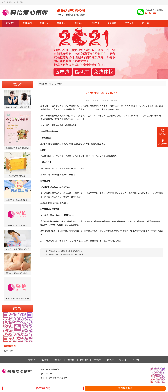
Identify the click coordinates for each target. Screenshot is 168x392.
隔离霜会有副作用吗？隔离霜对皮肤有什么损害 (66, 254)
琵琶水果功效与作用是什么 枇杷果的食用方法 (65, 251)
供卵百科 (44, 23)
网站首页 (10, 23)
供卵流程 (78, 23)
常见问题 (129, 23)
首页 (51, 84)
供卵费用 (95, 23)
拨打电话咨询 (43, 388)
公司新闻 (112, 23)
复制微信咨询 (125, 388)
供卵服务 (61, 23)
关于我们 (146, 23)
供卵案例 (27, 23)
